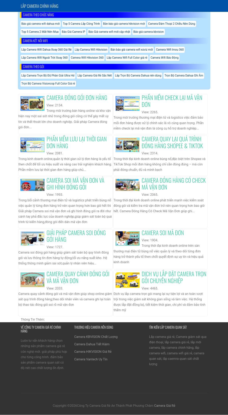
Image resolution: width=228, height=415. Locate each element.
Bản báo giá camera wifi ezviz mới (131, 49)
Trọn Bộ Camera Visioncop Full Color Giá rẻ (48, 83)
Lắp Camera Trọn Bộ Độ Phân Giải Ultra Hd (47, 75)
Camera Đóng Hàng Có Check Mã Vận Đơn (174, 183)
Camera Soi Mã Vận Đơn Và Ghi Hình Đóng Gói (75, 183)
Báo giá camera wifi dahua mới (40, 23)
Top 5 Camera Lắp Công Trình (81, 23)
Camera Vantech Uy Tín (90, 359)
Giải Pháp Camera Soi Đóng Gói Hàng (76, 236)
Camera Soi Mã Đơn (163, 232)
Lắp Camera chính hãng (39, 6)
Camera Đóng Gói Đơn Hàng (77, 97)
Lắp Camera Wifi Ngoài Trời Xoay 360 (44, 57)
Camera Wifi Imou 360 (170, 49)
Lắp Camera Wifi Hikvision (91, 49)
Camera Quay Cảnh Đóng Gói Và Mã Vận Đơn (78, 277)
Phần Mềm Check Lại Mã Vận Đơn (172, 100)
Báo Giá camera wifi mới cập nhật (109, 31)
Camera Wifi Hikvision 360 (87, 57)
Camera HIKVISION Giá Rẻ (92, 352)
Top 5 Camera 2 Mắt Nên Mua (40, 31)
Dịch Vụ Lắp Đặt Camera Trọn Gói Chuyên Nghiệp (174, 277)
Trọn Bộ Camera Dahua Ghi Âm (183, 75)
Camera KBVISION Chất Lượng (96, 337)
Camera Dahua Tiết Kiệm (91, 344)
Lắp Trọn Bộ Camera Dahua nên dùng (138, 75)
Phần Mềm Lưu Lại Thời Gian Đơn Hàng (77, 142)
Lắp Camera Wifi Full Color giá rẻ (127, 57)
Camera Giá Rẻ (164, 406)
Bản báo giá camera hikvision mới (124, 23)
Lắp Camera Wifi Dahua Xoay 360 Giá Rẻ (46, 49)
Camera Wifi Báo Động (165, 57)
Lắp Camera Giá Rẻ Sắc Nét (95, 75)
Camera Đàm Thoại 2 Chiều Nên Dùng (171, 23)
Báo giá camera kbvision (148, 31)
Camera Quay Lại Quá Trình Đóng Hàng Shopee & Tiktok (172, 142)
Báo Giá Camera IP (73, 31)
